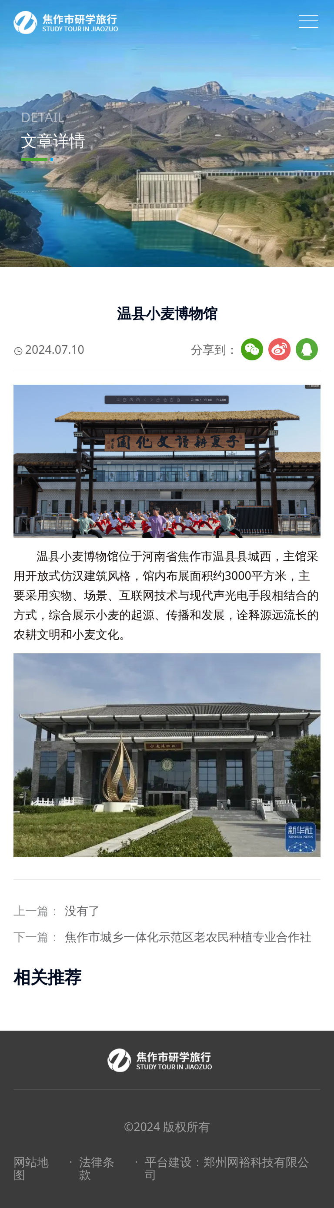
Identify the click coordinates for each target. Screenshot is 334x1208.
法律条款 (96, 1168)
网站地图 (31, 1168)
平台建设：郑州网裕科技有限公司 (227, 1168)
